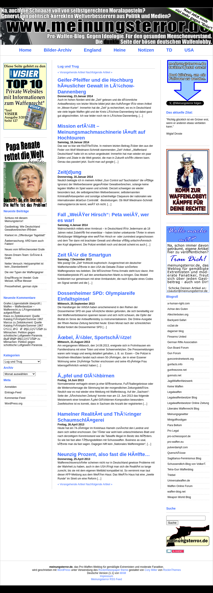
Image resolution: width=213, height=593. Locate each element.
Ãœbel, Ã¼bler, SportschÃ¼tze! (95, 337)
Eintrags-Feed (13, 392)
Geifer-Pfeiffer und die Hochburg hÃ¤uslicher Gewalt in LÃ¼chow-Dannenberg (96, 86)
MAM (123, 573)
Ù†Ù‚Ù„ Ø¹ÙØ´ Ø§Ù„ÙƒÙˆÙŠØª (23, 329)
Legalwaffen (174, 392)
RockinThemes (172, 570)
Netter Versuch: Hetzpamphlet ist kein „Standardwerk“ (24, 265)
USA (189, 50)
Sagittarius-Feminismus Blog (184, 458)
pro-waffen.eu (175, 441)
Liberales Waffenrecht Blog (183, 408)
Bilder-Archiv (58, 50)
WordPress (63, 570)
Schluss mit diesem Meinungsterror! (16, 219)
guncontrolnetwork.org (180, 358)
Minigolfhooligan (177, 419)
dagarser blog (175, 331)
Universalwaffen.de (178, 480)
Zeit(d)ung (69, 172)
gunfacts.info (174, 364)
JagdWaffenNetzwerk (179, 380)
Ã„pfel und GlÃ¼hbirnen (86, 376)
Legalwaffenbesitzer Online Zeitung (188, 403)
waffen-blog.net (176, 491)
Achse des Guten (177, 309)
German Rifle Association (182, 342)
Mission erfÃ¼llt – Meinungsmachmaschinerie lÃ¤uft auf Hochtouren (101, 132)
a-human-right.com (178, 303)
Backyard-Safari (176, 320)
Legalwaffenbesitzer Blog (182, 397)
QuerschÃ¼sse (176, 452)
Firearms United (176, 336)
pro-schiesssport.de (179, 436)
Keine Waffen (175, 386)
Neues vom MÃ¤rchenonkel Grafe (25, 249)
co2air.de (172, 325)
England (92, 50)
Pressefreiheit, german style (21, 286)
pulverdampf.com (177, 447)
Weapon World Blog (179, 497)
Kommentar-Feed (15, 398)
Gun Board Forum (178, 347)
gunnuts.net (174, 375)
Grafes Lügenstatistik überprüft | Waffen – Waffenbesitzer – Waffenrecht (22, 306)
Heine (120, 50)
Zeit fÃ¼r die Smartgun (84, 255)
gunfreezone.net (177, 369)
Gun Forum (174, 353)
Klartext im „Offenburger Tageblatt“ (25, 235)
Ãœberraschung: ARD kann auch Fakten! (24, 242)
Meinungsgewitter (177, 414)
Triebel (171, 475)
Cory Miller (151, 570)
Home (25, 50)
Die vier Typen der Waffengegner (24, 272)
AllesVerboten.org (177, 314)
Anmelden (11, 386)
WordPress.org (13, 403)
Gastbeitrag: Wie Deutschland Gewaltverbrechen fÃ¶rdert (22, 228)
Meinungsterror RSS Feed (106, 579)
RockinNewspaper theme (113, 570)
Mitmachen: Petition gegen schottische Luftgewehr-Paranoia (23, 334)
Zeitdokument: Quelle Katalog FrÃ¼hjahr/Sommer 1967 (23, 318)
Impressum (106, 576)
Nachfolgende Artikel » (99, 72)
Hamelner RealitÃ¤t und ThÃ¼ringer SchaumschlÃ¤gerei (99, 417)
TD (169, 50)
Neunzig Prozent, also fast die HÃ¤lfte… (104, 454)
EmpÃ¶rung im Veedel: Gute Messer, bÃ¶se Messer (21, 279)
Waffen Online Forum (179, 486)
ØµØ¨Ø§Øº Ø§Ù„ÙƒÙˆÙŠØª (20, 338)
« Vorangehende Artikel (71, 72)
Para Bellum (174, 425)
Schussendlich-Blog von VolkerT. (186, 464)
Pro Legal (173, 430)
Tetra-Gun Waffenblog (180, 469)
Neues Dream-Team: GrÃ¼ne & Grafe (23, 256)
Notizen (146, 50)
